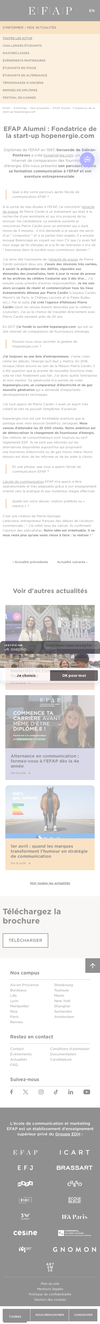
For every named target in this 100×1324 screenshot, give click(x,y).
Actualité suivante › (72, 562)
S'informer (13, 27)
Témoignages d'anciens (23, 83)
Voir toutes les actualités (50, 883)
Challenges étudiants (22, 45)
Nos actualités (41, 27)
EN (92, 10)
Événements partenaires (24, 60)
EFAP (50, 10)
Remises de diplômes (20, 90)
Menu (8, 10)
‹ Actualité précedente (30, 562)
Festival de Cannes (19, 97)
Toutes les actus (17, 38)
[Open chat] (87, 159)
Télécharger (25, 940)
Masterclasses (16, 53)
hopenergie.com (58, 155)
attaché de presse (63, 259)
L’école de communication (23, 482)
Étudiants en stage (19, 68)
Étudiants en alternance (25, 75)
